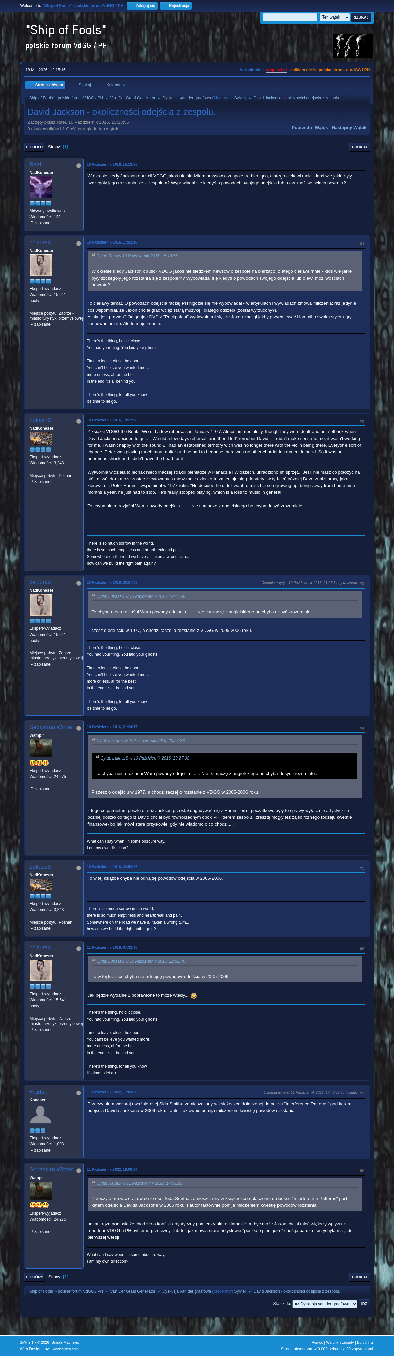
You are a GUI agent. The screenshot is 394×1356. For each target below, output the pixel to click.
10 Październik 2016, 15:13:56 (112, 164)
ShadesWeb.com (65, 1349)
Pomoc (317, 1342)
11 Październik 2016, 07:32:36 (112, 947)
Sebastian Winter (51, 727)
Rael (35, 164)
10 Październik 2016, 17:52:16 (112, 242)
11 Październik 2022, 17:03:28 (112, 1092)
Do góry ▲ (365, 1342)
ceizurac (40, 242)
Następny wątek (349, 127)
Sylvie (239, 98)
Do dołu (34, 147)
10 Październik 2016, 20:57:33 (112, 582)
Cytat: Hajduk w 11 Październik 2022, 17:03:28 (139, 1183)
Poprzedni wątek (310, 127)
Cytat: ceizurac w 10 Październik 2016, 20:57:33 (141, 740)
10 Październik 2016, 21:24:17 (112, 727)
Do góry (34, 1277)
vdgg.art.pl (276, 70)
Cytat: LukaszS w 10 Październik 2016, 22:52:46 (141, 961)
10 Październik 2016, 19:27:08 (112, 420)
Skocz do (281, 1303)
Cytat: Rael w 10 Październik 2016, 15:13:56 (137, 256)
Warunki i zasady (340, 1342)
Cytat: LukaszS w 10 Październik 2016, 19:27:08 (141, 596)
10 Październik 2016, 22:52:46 (112, 867)
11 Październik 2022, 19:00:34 (112, 1169)
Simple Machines (65, 1342)
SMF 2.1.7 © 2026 (35, 1342)
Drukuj (359, 147)
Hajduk (38, 1092)
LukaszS (41, 420)
